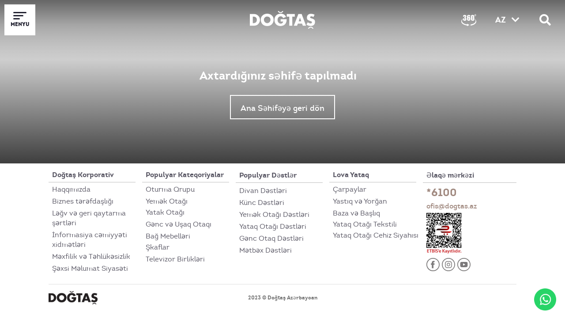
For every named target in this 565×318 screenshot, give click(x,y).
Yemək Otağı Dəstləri (274, 214)
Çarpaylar (349, 189)
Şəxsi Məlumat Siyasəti (90, 268)
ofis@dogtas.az (451, 206)
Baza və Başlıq (356, 213)
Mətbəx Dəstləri (265, 250)
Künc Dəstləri (261, 202)
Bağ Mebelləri (168, 236)
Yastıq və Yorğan (360, 201)
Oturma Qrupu (170, 189)
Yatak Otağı (165, 212)
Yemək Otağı (167, 201)
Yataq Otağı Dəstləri (272, 226)
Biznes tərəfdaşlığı (82, 201)
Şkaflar (158, 247)
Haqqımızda (71, 189)
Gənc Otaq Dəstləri (271, 238)
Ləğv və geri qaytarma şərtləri (89, 218)
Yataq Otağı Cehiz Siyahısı (375, 235)
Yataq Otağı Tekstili (365, 224)
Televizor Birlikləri (175, 259)
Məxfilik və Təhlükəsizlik (91, 256)
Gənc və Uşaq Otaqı (178, 224)
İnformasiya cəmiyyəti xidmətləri (89, 240)
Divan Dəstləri (263, 190)
